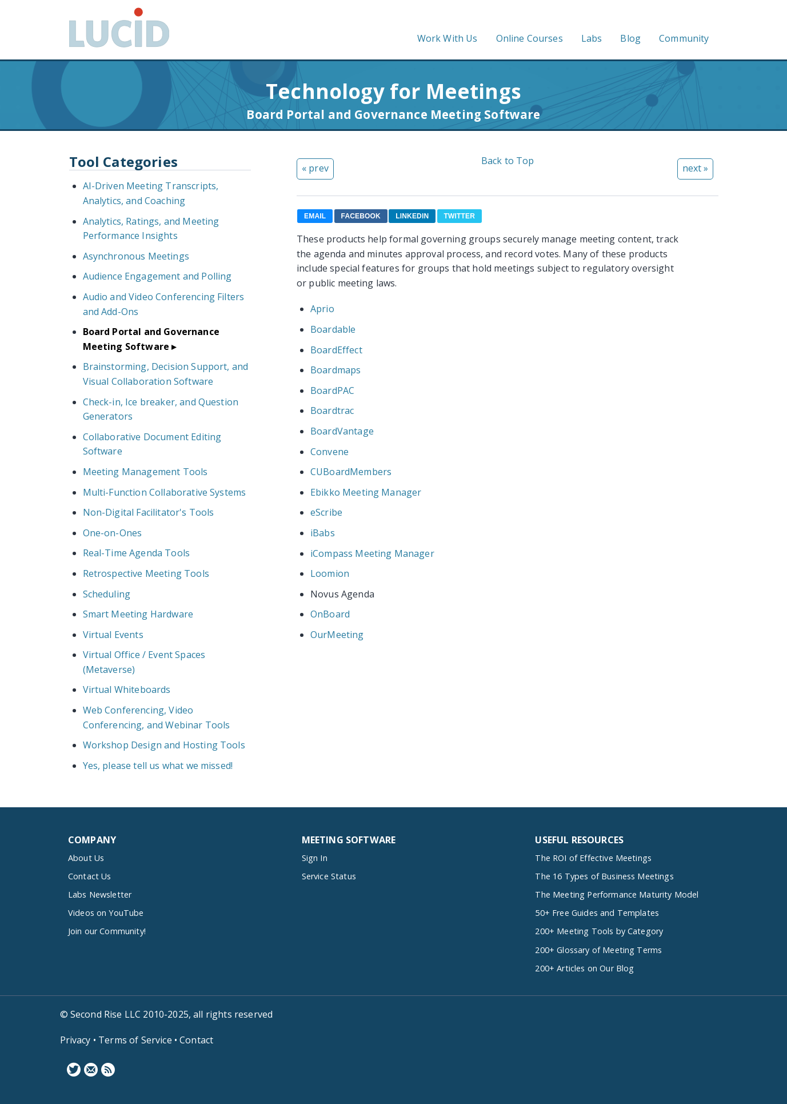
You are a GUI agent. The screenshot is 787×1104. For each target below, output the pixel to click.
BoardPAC (332, 390)
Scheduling (107, 594)
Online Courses (529, 38)
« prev (315, 168)
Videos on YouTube (106, 912)
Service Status (329, 876)
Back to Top (507, 160)
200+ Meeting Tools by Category (599, 931)
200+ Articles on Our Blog (584, 968)
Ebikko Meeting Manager (366, 492)
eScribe (326, 512)
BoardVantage (342, 431)
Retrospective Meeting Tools (146, 573)
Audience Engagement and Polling (157, 276)
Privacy (75, 1040)
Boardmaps (335, 370)
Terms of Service (135, 1040)
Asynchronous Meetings (136, 256)
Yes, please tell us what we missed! (158, 765)
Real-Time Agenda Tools (136, 553)
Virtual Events (113, 634)
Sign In (314, 857)
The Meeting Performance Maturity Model (616, 894)
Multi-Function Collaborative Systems (164, 492)
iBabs (322, 533)
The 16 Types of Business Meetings (604, 876)
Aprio (322, 308)
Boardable (332, 329)
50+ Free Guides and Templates (597, 912)
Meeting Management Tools (145, 471)
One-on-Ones (112, 533)
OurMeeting (337, 634)
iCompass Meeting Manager (372, 553)
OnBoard (330, 614)
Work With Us (447, 38)
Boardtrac (332, 410)
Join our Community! (107, 931)
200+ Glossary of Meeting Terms (598, 949)
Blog (630, 38)
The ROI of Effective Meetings (593, 857)
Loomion (329, 573)
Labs (591, 38)
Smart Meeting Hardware (138, 614)
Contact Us (89, 876)
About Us (86, 857)
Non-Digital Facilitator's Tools (148, 512)
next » (695, 168)
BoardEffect (336, 350)
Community (684, 38)
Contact (196, 1040)
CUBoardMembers (350, 471)
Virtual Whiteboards (127, 689)
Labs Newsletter (99, 894)
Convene (329, 451)
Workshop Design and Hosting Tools (164, 745)
